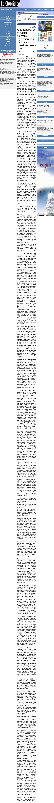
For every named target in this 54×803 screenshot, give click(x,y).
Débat (8, 48)
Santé (45, 102)
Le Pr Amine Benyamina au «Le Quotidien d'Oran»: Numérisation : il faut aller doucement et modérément (45, 56)
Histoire (45, 117)
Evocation (8, 46)
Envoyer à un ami (24, 17)
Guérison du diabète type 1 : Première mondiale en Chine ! (44, 106)
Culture (8, 41)
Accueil (27, 9)
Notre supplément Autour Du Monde (8, 50)
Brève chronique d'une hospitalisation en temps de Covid (44, 69)
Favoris (46, 9)
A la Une (8, 16)
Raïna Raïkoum (8, 22)
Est (8, 37)
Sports (8, 39)
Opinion (45, 76)
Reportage (8, 27)
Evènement (8, 24)
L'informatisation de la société (7, 59)
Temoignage (45, 65)
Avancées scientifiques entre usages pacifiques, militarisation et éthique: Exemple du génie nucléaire (8, 73)
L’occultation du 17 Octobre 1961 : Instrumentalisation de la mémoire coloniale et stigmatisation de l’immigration (45, 122)
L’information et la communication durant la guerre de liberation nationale (45, 128)
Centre (8, 35)
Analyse (8, 18)
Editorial (8, 20)
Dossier (8, 29)
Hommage (45, 135)
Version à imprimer (22, 19)
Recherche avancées (43, 14)
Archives (33, 9)
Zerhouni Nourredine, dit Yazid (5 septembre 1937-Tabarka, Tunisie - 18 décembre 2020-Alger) (45, 95)
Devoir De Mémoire (45, 90)
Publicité (40, 9)
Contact (51, 9)
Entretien (45, 51)
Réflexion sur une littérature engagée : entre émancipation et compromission (8, 79)
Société (8, 43)
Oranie (8, 33)
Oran (8, 31)
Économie (45, 140)
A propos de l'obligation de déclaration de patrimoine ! (6, 63)
